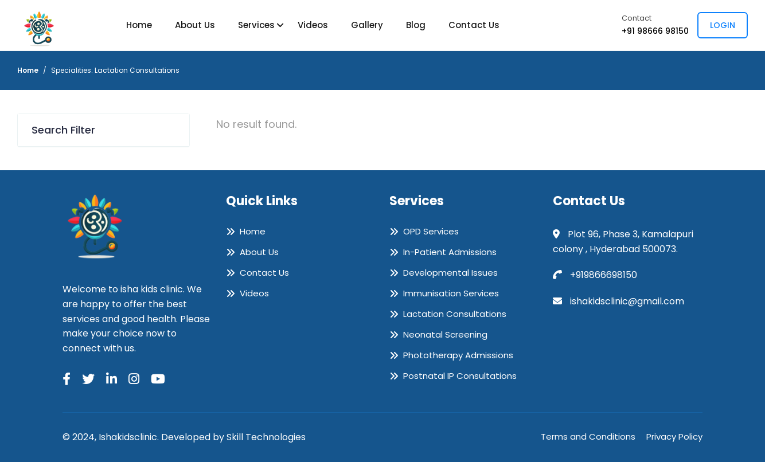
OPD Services (431, 231)
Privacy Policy (674, 436)
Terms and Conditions (588, 436)
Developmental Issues (450, 272)
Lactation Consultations (454, 314)
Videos (313, 25)
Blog (416, 25)
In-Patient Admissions (450, 252)
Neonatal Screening (445, 334)
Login (722, 25)
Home (139, 25)
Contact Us (473, 25)
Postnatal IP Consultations (460, 376)
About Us (195, 25)
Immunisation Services (451, 293)
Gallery (367, 25)
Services (256, 25)
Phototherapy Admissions (458, 355)
